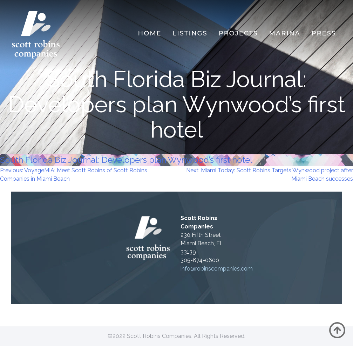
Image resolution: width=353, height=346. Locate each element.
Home (150, 33)
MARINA (284, 33)
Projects (238, 33)
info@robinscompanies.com (217, 268)
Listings (190, 33)
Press (324, 33)
